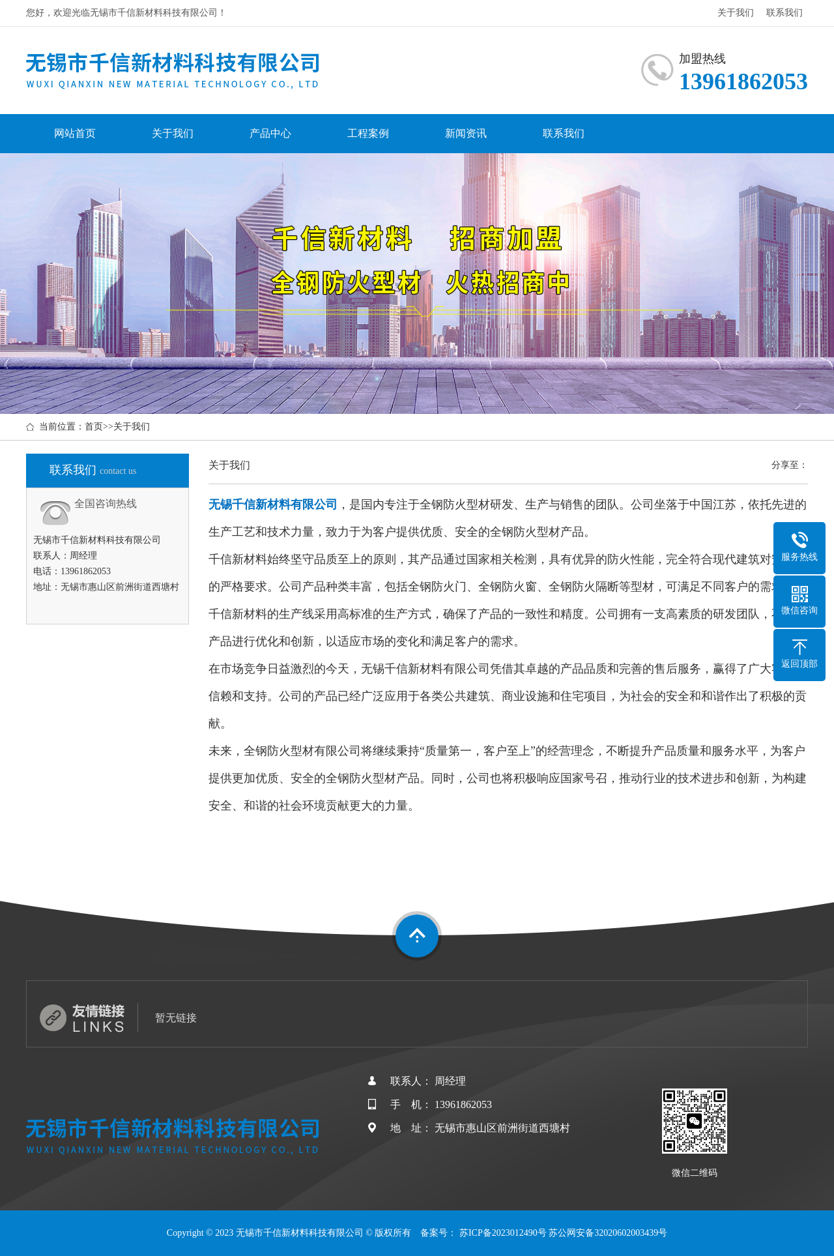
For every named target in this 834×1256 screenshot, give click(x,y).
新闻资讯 (466, 133)
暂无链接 (176, 1017)
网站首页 (75, 133)
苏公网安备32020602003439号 (608, 1233)
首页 (94, 426)
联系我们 (784, 13)
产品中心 (270, 133)
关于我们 (735, 13)
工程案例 (368, 133)
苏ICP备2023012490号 (503, 1233)
